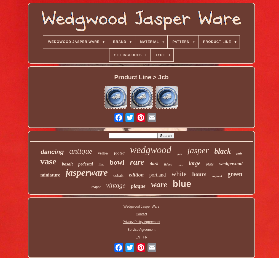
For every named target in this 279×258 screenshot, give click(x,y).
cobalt (118, 175)
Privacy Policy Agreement (141, 222)
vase (48, 161)
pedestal (85, 164)
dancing (52, 151)
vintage (116, 185)
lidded (168, 164)
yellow (103, 153)
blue (182, 184)
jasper (198, 150)
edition (136, 175)
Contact (141, 214)
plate (210, 164)
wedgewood (231, 163)
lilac (101, 164)
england (217, 176)
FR (145, 237)
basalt (67, 164)
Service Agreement (141, 230)
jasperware (87, 172)
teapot (96, 187)
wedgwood (150, 150)
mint (180, 165)
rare (137, 161)
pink (179, 154)
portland (157, 175)
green (235, 174)
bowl (117, 162)
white (179, 174)
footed (119, 153)
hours (199, 174)
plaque (138, 186)
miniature (50, 175)
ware (159, 184)
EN (138, 237)
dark (154, 163)
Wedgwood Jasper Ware (142, 206)
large (194, 163)
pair (239, 153)
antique (80, 151)
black (222, 151)
